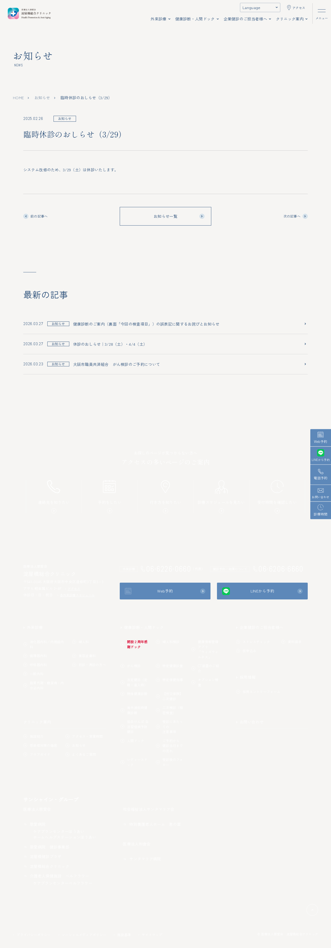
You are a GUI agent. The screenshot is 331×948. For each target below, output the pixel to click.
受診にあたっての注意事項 (169, 726)
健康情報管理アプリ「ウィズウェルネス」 (205, 649)
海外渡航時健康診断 (134, 710)
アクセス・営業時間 (84, 736)
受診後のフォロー (169, 762)
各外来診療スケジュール (76, 595)
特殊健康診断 (134, 693)
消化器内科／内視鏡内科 (43, 644)
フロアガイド (36, 754)
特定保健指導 (169, 679)
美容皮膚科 (84, 655)
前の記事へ (35, 216)
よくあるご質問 (80, 754)
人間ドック (132, 740)
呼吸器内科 (35, 664)
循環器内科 (35, 655)
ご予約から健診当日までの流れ (169, 745)
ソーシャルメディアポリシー (82, 934)
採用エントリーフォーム (258, 691)
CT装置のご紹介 (205, 668)
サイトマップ (150, 934)
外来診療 (33, 627)
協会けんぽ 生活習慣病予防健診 (135, 726)
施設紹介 (33, 736)
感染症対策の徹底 (40, 745)
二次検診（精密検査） (169, 710)
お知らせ (42, 97)
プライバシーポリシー (32, 934)
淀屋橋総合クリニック (46, 866)
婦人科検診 (167, 641)
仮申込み (246, 650)
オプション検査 (205, 682)
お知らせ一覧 (179, 216)
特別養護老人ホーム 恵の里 (152, 824)
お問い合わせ (250, 722)
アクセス (72, 588)
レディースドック (134, 762)
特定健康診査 (169, 665)
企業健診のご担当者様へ (259, 627)
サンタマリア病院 (142, 858)
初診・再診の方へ (89, 664)
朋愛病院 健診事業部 (46, 847)
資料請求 (291, 641)
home (18, 97)
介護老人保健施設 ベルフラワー (56, 875)
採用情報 (245, 677)
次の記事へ (295, 216)
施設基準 (122, 934)
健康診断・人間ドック (142, 627)
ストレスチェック (253, 641)
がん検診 (131, 665)
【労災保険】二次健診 (169, 696)
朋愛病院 (34, 824)
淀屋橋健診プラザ (42, 856)
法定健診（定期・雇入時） (134, 682)
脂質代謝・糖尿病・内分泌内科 (43, 685)
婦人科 (80, 641)
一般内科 (33, 673)
